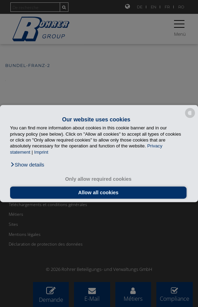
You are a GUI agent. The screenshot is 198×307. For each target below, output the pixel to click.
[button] (27, 165)
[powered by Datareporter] (190, 117)
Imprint (41, 151)
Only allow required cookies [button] (98, 179)
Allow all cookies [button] (98, 192)
